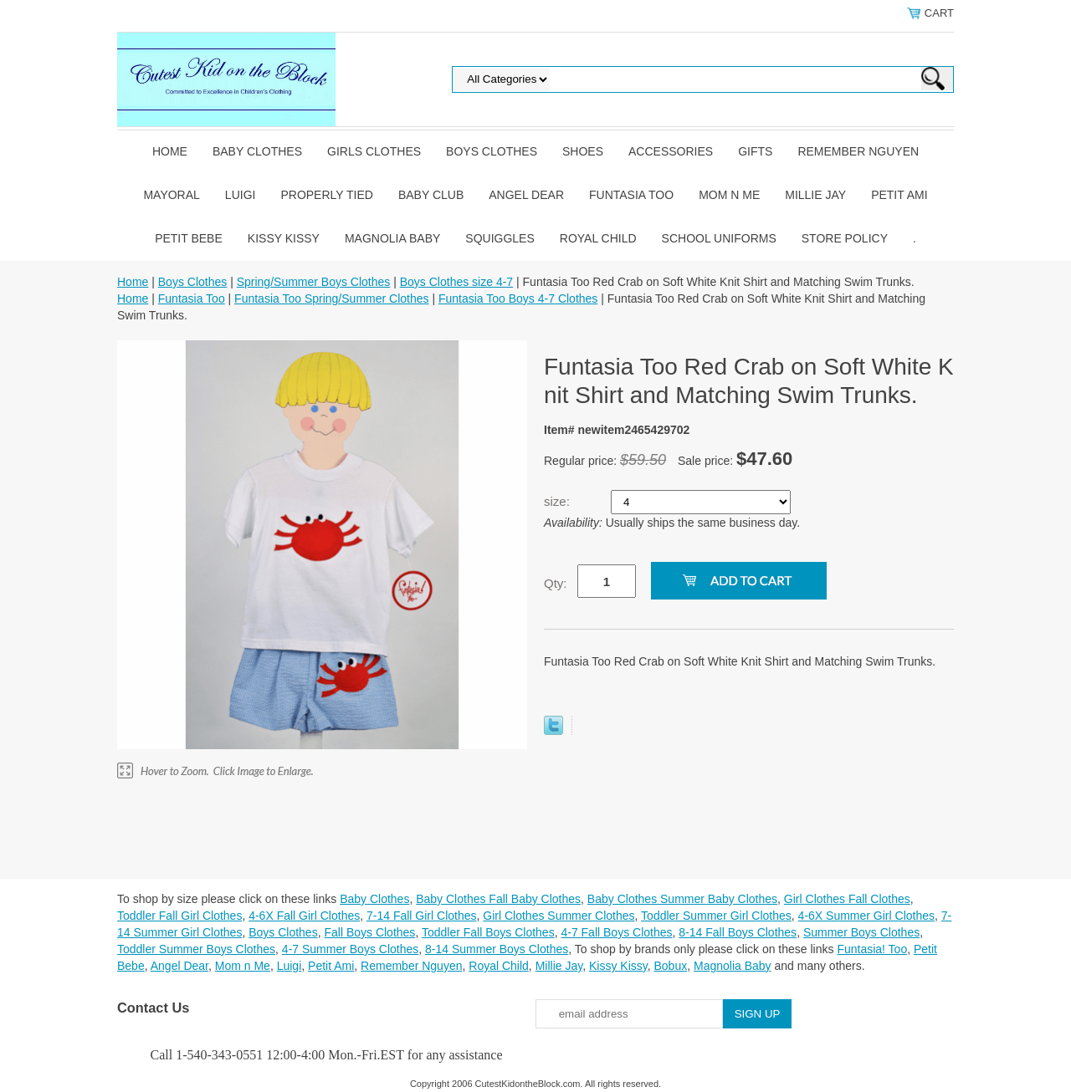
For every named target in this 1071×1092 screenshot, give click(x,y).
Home (169, 151)
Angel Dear (526, 195)
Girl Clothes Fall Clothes (847, 899)
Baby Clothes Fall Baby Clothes (498, 899)
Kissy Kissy (284, 238)
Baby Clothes (257, 151)
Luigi (240, 195)
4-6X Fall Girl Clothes (304, 915)
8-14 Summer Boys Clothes (496, 949)
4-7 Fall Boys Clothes (616, 932)
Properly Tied (326, 195)
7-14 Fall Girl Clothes (421, 915)
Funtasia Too (631, 195)
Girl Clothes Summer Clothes (558, 915)
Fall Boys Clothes (369, 932)
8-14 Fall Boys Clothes (738, 932)
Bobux (670, 965)
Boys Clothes (491, 151)
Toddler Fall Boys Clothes (488, 932)
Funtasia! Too (872, 949)
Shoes (582, 151)
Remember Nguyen (858, 151)
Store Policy (845, 238)
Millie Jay (815, 195)
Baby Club (431, 195)
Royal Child (598, 238)
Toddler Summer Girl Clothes (716, 915)
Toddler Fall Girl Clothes (179, 915)
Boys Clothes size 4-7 (456, 281)
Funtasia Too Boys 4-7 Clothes (517, 298)
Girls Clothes (374, 151)
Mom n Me (729, 195)
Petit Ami (899, 195)
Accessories (670, 151)
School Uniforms (719, 238)
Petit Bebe (189, 238)
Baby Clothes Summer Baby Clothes (682, 899)
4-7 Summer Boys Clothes (350, 949)
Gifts (755, 151)
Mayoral (171, 195)
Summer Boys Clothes (861, 932)
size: (558, 501)
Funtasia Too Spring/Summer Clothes (331, 298)
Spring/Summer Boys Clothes (314, 281)
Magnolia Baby (392, 238)
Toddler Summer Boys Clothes (196, 949)
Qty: (555, 583)
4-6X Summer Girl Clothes (866, 915)
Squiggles (499, 238)
